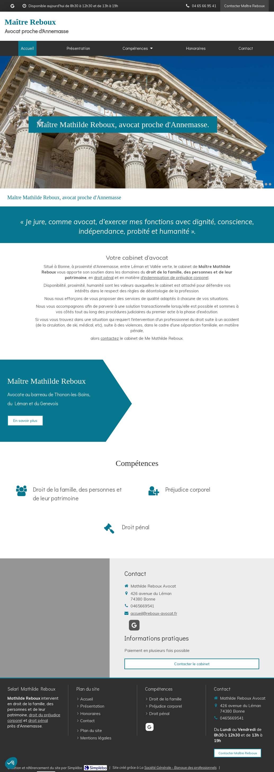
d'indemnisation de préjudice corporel (174, 277)
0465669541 (142, 605)
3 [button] (270, 184)
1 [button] (262, 184)
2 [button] (266, 184)
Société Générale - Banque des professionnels (180, 767)
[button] (11, 763)
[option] (137, 122)
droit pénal (104, 277)
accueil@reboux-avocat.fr (154, 613)
